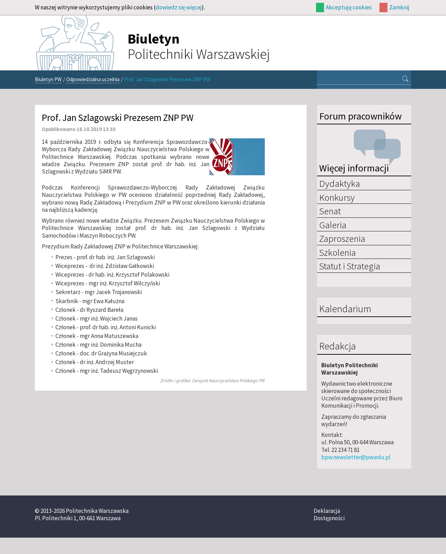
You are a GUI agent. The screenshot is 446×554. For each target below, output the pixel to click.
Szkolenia (337, 252)
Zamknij (399, 7)
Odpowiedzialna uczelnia (93, 79)
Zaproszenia (342, 238)
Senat (330, 211)
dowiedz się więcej (179, 7)
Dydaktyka (339, 183)
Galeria (332, 225)
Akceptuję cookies (349, 7)
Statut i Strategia (349, 266)
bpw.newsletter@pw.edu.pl (356, 457)
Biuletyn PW (48, 79)
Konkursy (337, 197)
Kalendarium (345, 309)
